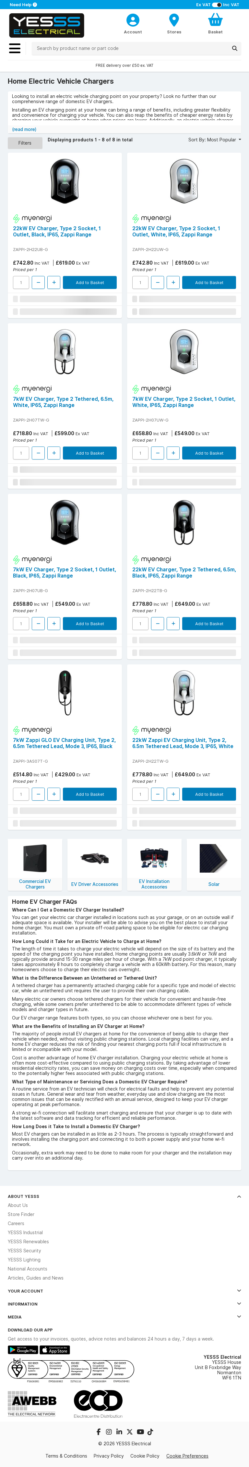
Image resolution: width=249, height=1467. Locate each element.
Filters (24, 143)
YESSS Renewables (28, 1241)
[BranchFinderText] (174, 23)
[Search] (234, 48)
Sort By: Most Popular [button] (212, 139)
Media (124, 1316)
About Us (18, 1205)
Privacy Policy (109, 1456)
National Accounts (27, 1268)
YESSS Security (24, 1250)
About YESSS (124, 1196)
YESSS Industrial (25, 1232)
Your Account (124, 1291)
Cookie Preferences (187, 1456)
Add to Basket (90, 282)
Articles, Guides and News (36, 1278)
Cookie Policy (145, 1456)
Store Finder (21, 1214)
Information (124, 1303)
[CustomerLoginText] (133, 19)
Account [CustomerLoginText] (133, 31)
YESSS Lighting (24, 1259)
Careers (16, 1223)
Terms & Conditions (66, 1456)
